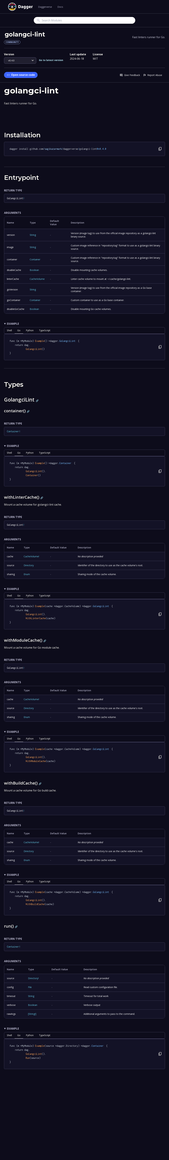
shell (9, 330)
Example (13, 324)
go (18, 330)
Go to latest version (51, 60)
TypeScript (44, 330)
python (30, 330)
